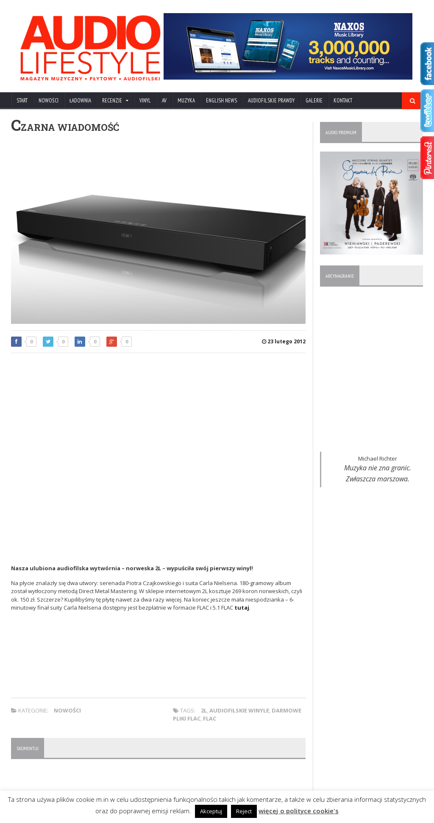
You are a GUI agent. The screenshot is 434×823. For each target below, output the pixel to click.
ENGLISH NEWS (221, 100)
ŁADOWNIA (80, 100)
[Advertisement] (158, 421)
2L (204, 710)
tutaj (241, 607)
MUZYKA (186, 100)
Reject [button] (244, 811)
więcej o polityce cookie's (299, 810)
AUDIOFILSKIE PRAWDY (271, 100)
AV (164, 100)
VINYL (145, 100)
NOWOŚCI (48, 100)
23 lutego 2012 (284, 341)
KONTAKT (343, 100)
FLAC (209, 718)
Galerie (314, 100)
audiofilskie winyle (239, 710)
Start (22, 100)
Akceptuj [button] (211, 811)
